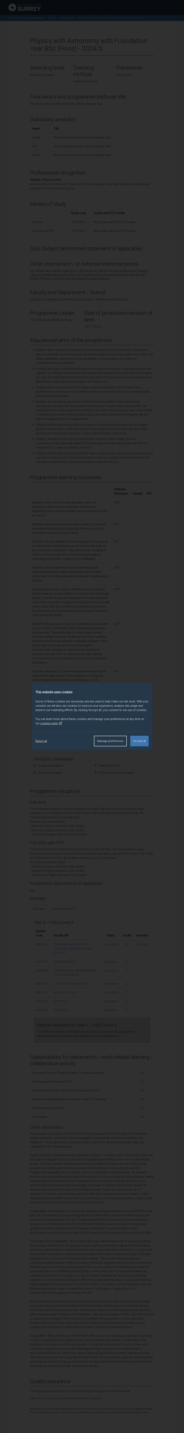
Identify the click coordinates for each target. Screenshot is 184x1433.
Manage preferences (110, 741)
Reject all (41, 741)
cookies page (51, 723)
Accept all (139, 741)
